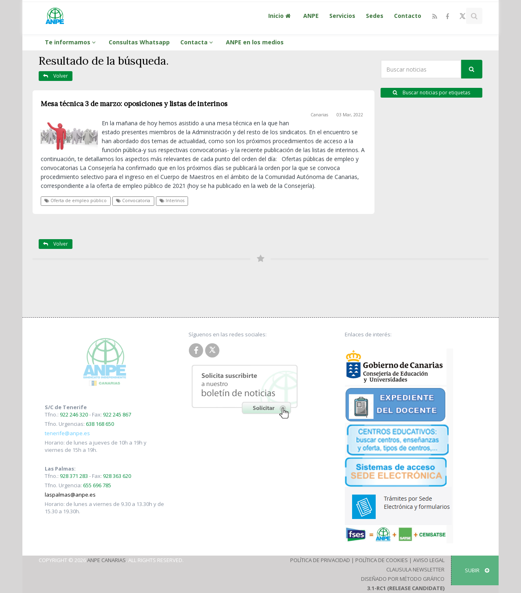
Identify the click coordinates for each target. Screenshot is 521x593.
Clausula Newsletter (415, 569)
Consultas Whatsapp (139, 42)
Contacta (197, 42)
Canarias (319, 115)
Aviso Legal (428, 560)
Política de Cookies (381, 560)
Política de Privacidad (320, 560)
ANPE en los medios (255, 42)
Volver (55, 75)
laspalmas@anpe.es (70, 494)
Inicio (280, 16)
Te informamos (71, 42)
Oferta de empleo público (75, 200)
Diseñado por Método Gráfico (402, 578)
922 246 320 (74, 414)
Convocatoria (133, 200)
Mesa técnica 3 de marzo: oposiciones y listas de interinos (134, 103)
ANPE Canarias (106, 560)
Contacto (407, 16)
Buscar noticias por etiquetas (431, 92)
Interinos (172, 200)
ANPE (311, 16)
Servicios (342, 16)
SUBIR (477, 570)
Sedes (374, 16)
